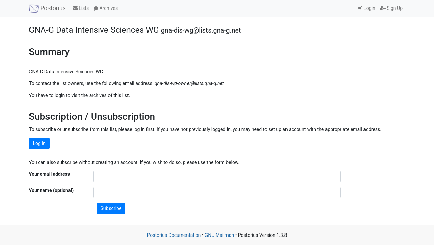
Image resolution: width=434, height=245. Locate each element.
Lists (81, 8)
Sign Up (391, 8)
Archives (106, 8)
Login (366, 8)
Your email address (49, 174)
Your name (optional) (51, 190)
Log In (39, 143)
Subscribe (111, 208)
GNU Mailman (219, 235)
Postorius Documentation (174, 235)
